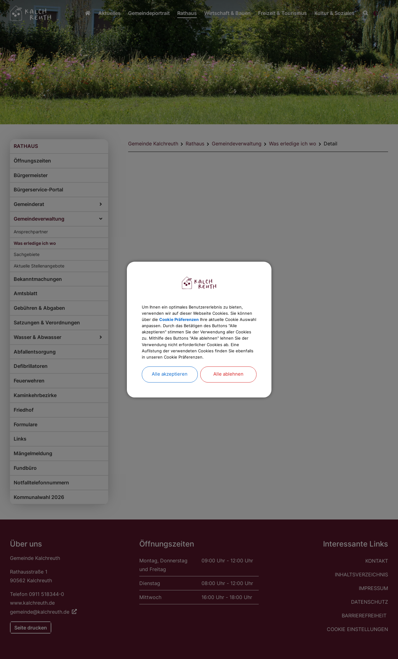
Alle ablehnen (228, 387)
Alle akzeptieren (170, 387)
